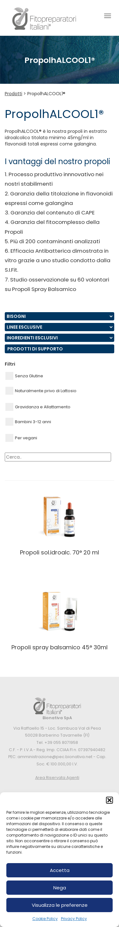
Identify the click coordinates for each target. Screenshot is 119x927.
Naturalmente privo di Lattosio (40, 391)
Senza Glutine (24, 376)
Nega (59, 887)
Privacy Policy (74, 918)
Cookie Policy (45, 918)
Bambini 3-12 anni (28, 422)
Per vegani (21, 438)
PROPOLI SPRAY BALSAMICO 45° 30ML (59, 647)
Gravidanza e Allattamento (37, 407)
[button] (109, 800)
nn (59, 316)
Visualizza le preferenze (60, 905)
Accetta (59, 870)
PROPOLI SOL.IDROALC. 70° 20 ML (59, 552)
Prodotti (13, 93)
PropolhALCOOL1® (46, 93)
